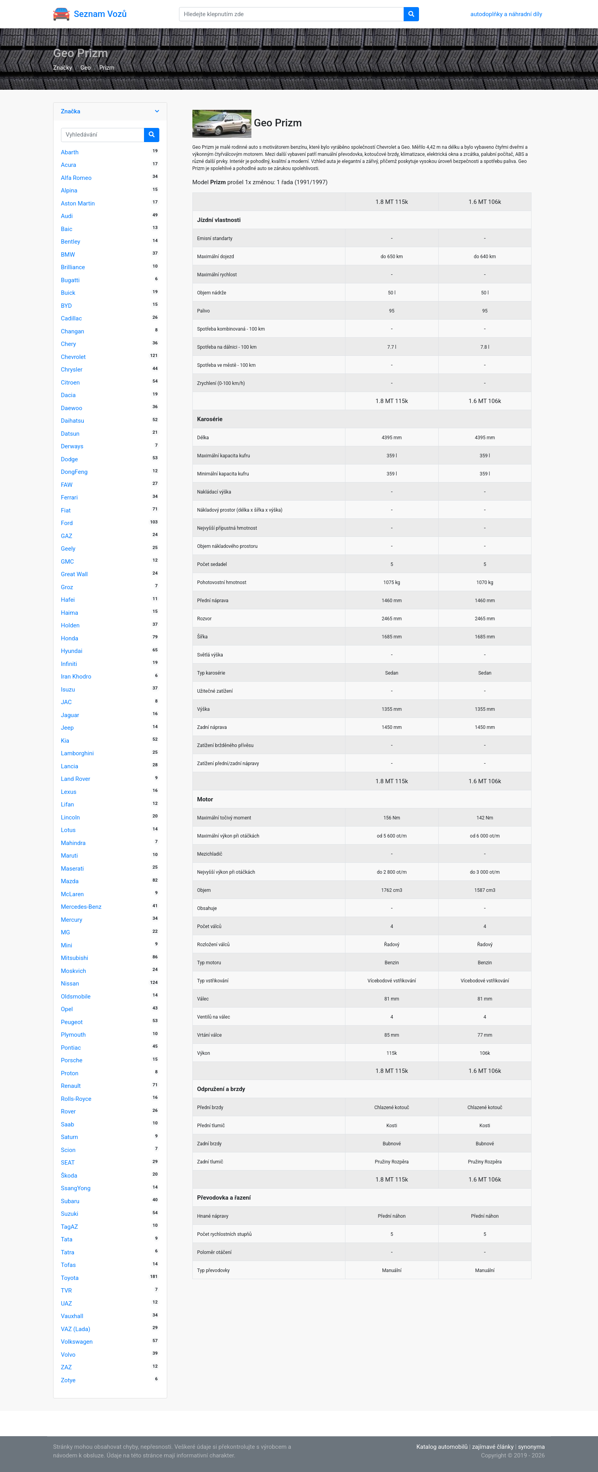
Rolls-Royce (76, 1098)
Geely (68, 548)
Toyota (70, 1278)
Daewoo (71, 408)
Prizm (106, 67)
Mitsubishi (74, 958)
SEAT (68, 1162)
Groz (67, 587)
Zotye (68, 1380)
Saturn (69, 1137)
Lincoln (70, 817)
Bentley (70, 241)
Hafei (68, 599)
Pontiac (71, 1047)
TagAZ (69, 1226)
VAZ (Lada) (75, 1329)
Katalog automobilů (441, 1446)
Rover (68, 1111)
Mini (66, 945)
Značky (62, 67)
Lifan (67, 804)
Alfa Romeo (76, 177)
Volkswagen (77, 1341)
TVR (66, 1290)
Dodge (69, 459)
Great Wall (74, 574)
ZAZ (66, 1367)
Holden (70, 625)
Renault (71, 1085)
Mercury (71, 919)
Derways (72, 446)
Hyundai (72, 651)
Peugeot (72, 1022)
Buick (68, 292)
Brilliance (73, 267)
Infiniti (69, 664)
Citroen (70, 382)
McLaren (72, 894)
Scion (68, 1150)
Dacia (68, 395)
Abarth (70, 152)
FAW (67, 484)
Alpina (69, 190)
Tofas (68, 1265)
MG (65, 932)
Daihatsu (72, 420)
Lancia (69, 766)
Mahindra (73, 843)
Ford (67, 523)
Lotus (68, 830)
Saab (67, 1124)
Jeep (67, 727)
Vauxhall (72, 1316)
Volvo (68, 1354)
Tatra (67, 1252)
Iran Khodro (76, 676)
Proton (70, 1073)
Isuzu (68, 689)
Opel (67, 1009)
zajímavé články (493, 1446)
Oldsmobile (76, 996)
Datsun (70, 433)
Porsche (72, 1060)
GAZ (66, 536)
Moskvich (73, 971)
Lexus (69, 791)
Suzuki (69, 1213)
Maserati (72, 868)
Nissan (70, 983)
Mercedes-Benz (81, 906)
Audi (67, 216)
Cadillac (71, 318)
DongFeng (74, 471)
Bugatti (70, 280)
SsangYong (75, 1188)
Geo (85, 67)
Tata (66, 1239)
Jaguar (70, 715)
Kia (65, 740)
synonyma (531, 1446)
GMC (67, 561)
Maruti (69, 855)
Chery (68, 344)
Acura (68, 164)
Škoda (69, 1175)
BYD (66, 305)
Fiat (66, 510)
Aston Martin (78, 203)
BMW (68, 254)
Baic (66, 229)
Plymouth (73, 1034)
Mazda (70, 881)
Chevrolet (73, 357)
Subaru (70, 1201)
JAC (66, 702)
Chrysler (72, 369)
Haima (69, 612)
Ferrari (69, 497)
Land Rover (75, 778)
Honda (69, 638)
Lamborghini (77, 753)
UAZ (66, 1303)
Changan (72, 331)
